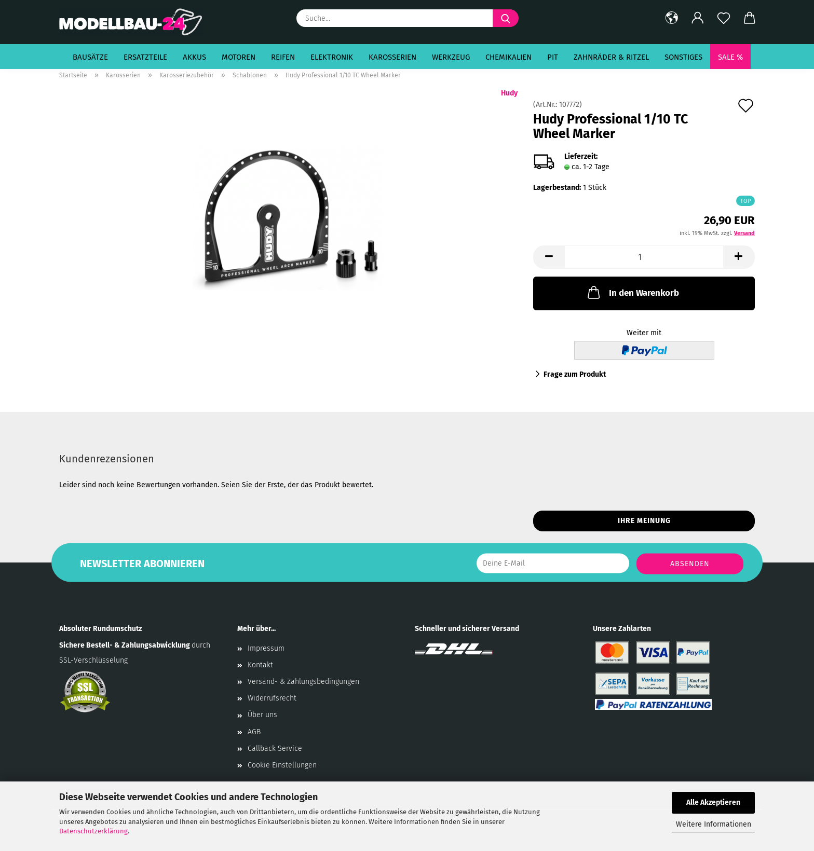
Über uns (262, 714)
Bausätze (90, 57)
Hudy (509, 93)
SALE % (730, 57)
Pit (552, 57)
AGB (254, 732)
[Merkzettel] (724, 18)
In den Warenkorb (632, 292)
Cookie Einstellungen (282, 765)
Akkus (194, 57)
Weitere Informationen (713, 824)
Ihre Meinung (644, 520)
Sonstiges (683, 57)
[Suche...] (506, 18)
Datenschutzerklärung (93, 831)
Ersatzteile (145, 57)
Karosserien (392, 57)
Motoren (238, 57)
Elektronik (331, 57)
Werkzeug (451, 57)
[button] (672, 18)
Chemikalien (508, 57)
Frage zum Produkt (575, 374)
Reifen (283, 57)
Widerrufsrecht (272, 698)
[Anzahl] (644, 257)
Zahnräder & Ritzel (611, 57)
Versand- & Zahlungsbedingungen (303, 681)
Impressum (266, 648)
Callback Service (275, 748)
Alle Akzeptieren (713, 802)
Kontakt (260, 665)
